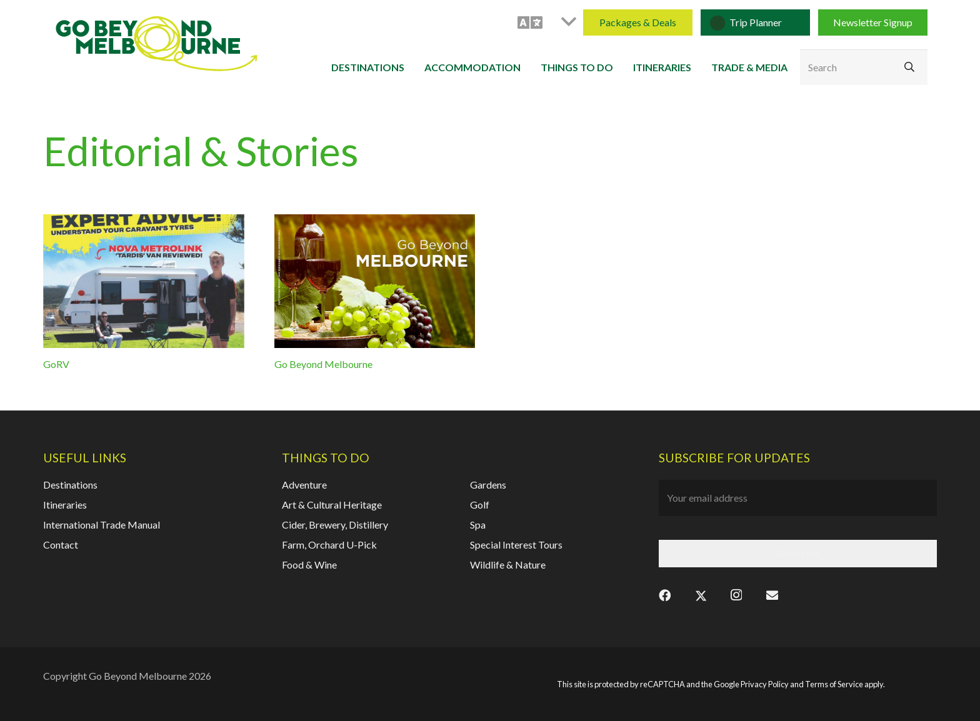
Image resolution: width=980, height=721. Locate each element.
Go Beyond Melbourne (323, 364)
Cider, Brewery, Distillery (335, 524)
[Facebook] (665, 594)
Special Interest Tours (516, 544)
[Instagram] (736, 594)
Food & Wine (309, 564)
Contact (60, 544)
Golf (479, 504)
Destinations (70, 484)
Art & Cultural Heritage (332, 504)
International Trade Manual (101, 524)
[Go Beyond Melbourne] (375, 281)
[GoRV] (143, 281)
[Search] (864, 67)
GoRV (56, 364)
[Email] (772, 594)
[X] (701, 594)
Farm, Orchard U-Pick (329, 544)
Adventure (304, 484)
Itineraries (65, 504)
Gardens (488, 484)
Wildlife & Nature (508, 564)
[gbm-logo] (156, 43)
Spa (478, 524)
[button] (547, 22)
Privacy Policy (765, 684)
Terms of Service (834, 684)
